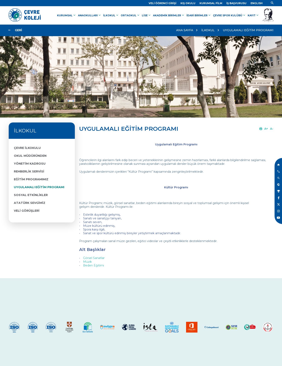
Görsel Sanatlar (94, 258)
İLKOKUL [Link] (111, 15)
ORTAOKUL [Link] (130, 15)
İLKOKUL (208, 30)
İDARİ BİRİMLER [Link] (198, 15)
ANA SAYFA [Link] (184, 30)
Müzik (87, 262)
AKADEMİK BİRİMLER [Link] (169, 15)
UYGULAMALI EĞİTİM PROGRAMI (248, 30)
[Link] (162, 3)
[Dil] (257, 3)
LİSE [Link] (146, 15)
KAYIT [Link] (253, 15)
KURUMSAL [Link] (66, 15)
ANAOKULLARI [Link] (90, 15)
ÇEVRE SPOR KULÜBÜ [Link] (229, 15)
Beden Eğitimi (93, 265)
